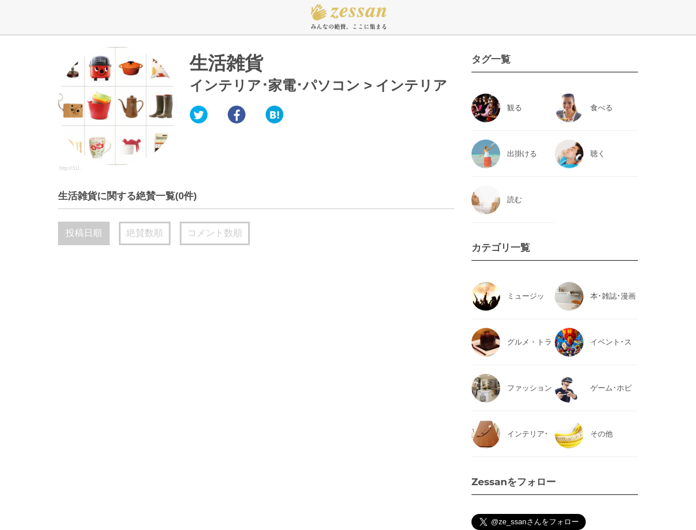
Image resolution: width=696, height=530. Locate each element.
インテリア (411, 85)
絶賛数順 (144, 233)
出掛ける (522, 153)
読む (514, 199)
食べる (601, 107)
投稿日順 (83, 233)
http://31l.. (70, 168)
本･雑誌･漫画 (613, 296)
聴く (597, 153)
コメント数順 (214, 233)
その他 (601, 434)
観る (514, 107)
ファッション (529, 388)
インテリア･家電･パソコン (275, 85)
